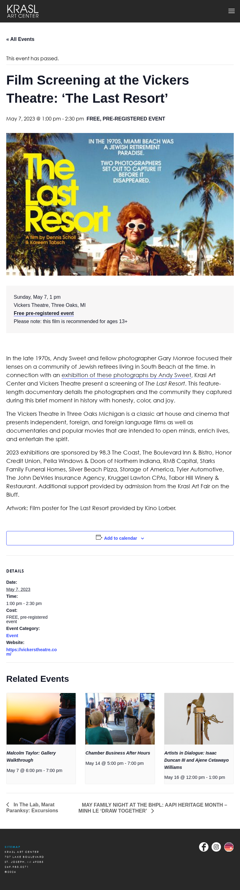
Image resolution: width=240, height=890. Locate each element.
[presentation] (41, 719)
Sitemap (13, 846)
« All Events (20, 39)
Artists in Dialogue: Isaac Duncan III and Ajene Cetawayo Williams (196, 760)
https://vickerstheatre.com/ (31, 651)
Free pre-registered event (44, 313)
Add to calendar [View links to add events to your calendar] (120, 538)
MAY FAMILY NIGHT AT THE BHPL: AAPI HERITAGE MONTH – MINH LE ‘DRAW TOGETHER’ (153, 808)
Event (12, 635)
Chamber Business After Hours (117, 752)
